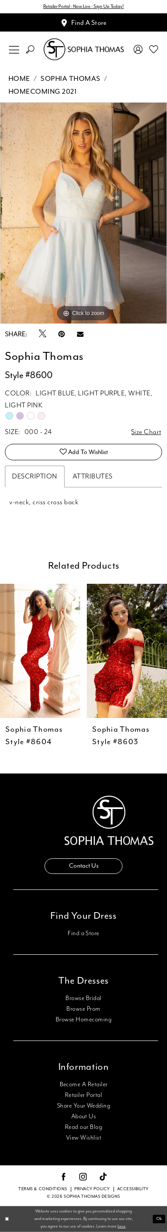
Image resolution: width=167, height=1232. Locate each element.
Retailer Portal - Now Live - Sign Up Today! (83, 6)
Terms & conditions (42, 1189)
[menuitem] (14, 49)
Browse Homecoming (83, 1019)
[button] (14, 49)
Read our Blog (83, 1127)
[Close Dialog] (7, 1219)
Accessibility (133, 1189)
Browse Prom (83, 1009)
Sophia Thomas (71, 79)
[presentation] (40, 651)
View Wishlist (83, 1137)
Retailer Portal (83, 1095)
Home (19, 79)
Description (34, 476)
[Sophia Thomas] (84, 49)
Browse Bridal (83, 998)
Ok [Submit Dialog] (159, 1218)
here (122, 1226)
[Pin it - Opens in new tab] (61, 334)
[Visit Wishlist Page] (154, 49)
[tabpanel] (83, 213)
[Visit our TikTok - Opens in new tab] (103, 1177)
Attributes (93, 476)
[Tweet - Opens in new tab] (42, 334)
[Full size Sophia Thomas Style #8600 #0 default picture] (83, 213)
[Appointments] (83, 22)
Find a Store (83, 933)
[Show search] (30, 49)
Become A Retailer (84, 1084)
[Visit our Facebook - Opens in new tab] (63, 1177)
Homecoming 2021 (42, 92)
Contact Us (83, 865)
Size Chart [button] (146, 432)
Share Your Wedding (83, 1105)
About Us (83, 1116)
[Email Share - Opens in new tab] (80, 334)
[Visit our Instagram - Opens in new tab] (83, 1177)
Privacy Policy (92, 1189)
